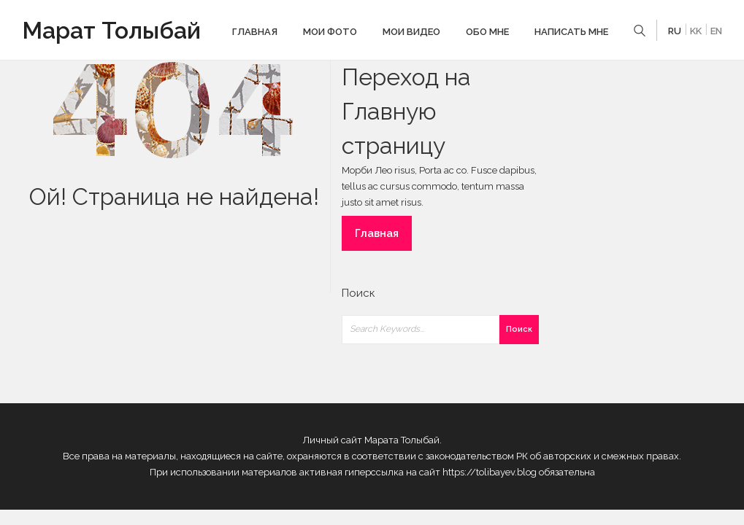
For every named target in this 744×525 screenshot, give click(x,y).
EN (716, 31)
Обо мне (487, 31)
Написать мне (571, 31)
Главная (254, 31)
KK (696, 31)
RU (674, 31)
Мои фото (330, 31)
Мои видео (411, 31)
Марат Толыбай (111, 30)
